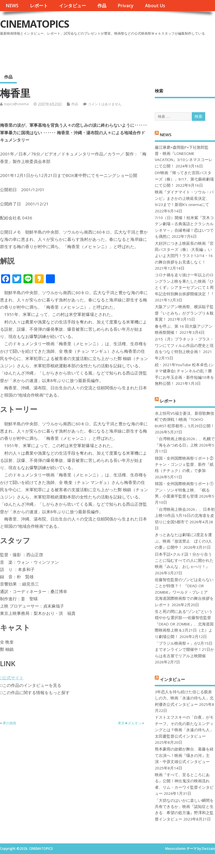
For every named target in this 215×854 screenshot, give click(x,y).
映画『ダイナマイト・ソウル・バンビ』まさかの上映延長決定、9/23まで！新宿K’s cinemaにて (184, 198)
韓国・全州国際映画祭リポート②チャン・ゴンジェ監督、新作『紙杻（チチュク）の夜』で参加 (184, 464)
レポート (39, 6)
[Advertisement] (108, 52)
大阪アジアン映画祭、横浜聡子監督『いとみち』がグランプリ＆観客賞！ (184, 313)
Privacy (126, 6)
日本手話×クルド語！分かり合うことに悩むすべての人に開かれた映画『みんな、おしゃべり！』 (184, 560)
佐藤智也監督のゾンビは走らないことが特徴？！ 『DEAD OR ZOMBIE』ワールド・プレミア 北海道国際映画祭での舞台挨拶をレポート (184, 592)
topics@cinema (16, 104)
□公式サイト (12, 677)
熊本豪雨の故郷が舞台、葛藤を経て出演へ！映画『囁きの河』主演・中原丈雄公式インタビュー (184, 755)
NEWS (12, 6)
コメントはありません (104, 104)
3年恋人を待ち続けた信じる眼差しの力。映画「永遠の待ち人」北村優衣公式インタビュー (184, 698)
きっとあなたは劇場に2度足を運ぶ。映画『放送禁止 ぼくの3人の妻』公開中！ (183, 541)
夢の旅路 (9, 723)
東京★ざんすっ (129, 723)
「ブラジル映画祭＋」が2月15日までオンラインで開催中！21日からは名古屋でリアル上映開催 (184, 649)
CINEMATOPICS (34, 24)
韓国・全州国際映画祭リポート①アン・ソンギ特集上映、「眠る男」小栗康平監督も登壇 (184, 490)
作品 (101, 6)
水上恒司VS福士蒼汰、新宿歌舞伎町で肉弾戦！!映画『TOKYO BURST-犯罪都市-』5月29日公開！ (184, 419)
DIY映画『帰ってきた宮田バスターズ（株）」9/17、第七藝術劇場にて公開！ (184, 179)
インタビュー (72, 6)
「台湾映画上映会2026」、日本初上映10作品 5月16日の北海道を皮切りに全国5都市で (185, 515)
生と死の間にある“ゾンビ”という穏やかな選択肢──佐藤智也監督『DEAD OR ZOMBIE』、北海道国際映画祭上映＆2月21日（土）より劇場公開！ (184, 624)
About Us (155, 6)
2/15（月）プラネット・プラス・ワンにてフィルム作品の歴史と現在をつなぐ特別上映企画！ (184, 345)
